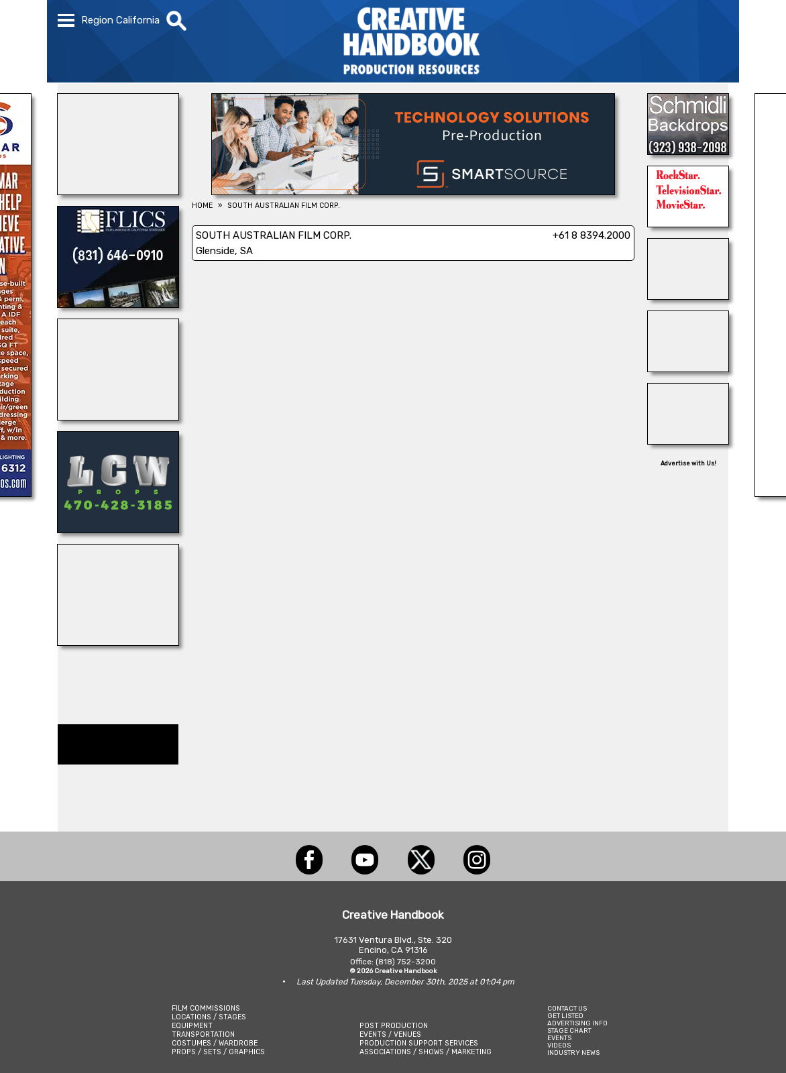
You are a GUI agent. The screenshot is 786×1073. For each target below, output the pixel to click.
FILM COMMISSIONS (206, 1008)
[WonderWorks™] (118, 191)
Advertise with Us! (688, 463)
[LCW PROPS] (118, 529)
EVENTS (559, 1037)
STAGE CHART (569, 1030)
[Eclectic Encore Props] (688, 368)
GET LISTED (565, 1015)
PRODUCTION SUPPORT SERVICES (418, 1043)
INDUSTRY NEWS (573, 1052)
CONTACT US (567, 1008)
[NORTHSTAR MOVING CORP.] (688, 223)
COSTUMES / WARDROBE (215, 1043)
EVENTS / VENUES (390, 1034)
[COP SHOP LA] (688, 441)
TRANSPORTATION (203, 1034)
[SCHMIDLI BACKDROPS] (688, 151)
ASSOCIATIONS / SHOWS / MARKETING (425, 1052)
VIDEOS (559, 1045)
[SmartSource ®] (413, 191)
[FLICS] (118, 304)
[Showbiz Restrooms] (118, 642)
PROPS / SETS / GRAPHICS (218, 1052)
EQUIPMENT (192, 1025)
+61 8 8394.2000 (591, 235)
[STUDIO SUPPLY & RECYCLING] (118, 416)
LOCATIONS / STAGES (209, 1017)
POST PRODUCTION (393, 1025)
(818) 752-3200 (406, 961)
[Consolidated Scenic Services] (688, 296)
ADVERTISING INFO (577, 1023)
